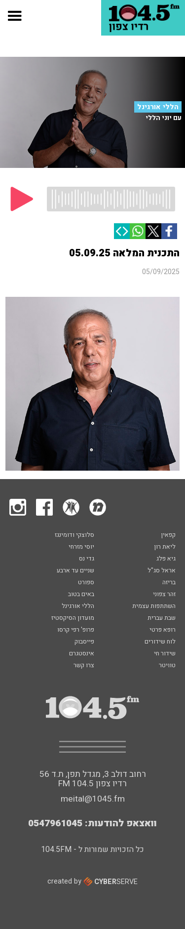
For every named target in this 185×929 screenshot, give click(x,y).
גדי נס (86, 559)
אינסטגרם (81, 653)
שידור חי (165, 653)
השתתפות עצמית (154, 606)
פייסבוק (84, 642)
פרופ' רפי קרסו (75, 630)
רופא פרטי (162, 630)
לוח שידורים (160, 642)
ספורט (86, 582)
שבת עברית (162, 618)
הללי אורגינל (158, 107)
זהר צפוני (164, 594)
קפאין (168, 535)
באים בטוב (81, 594)
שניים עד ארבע (75, 570)
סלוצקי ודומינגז (74, 535)
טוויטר (167, 665)
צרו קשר (84, 665)
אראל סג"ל (162, 570)
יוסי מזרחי (81, 547)
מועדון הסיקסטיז (72, 618)
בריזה (169, 582)
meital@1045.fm (93, 799)
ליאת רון (165, 547)
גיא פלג (166, 559)
